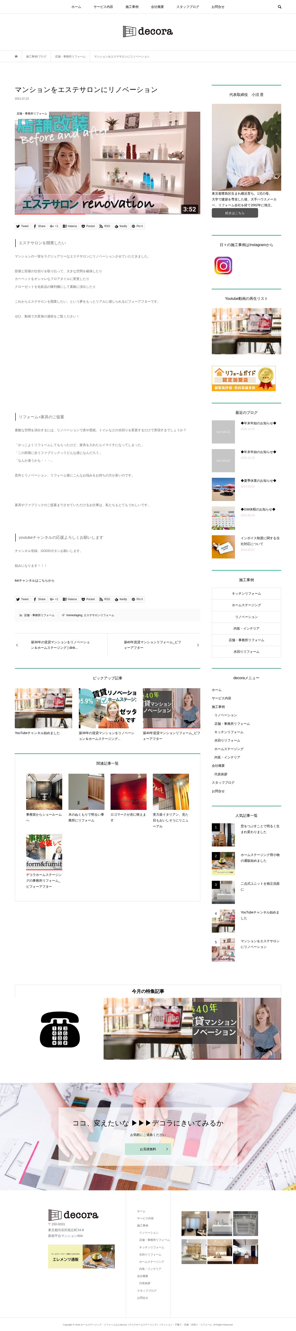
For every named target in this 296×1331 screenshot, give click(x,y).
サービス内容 (103, 7)
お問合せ (218, 7)
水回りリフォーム (246, 651)
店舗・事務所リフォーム (39, 615)
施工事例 (132, 7)
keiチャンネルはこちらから (35, 580)
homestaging (74, 615)
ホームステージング (246, 605)
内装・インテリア (246, 628)
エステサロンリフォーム (99, 615)
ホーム (76, 7)
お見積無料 (148, 1149)
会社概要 (157, 7)
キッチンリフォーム (246, 593)
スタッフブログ (187, 7)
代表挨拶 (220, 774)
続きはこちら (235, 213)
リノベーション (246, 617)
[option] (59, 1029)
